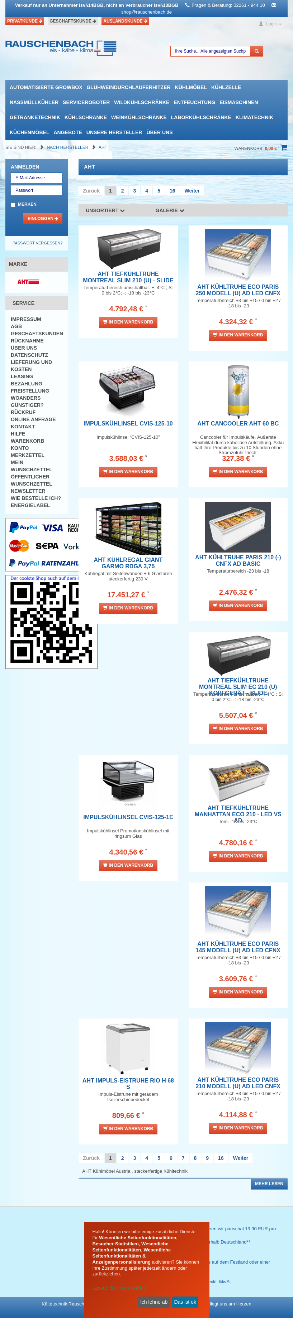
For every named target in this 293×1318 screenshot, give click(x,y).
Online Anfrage (33, 419)
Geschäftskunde (72, 21)
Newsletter (28, 491)
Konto (20, 448)
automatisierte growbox (46, 87)
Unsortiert (105, 210)
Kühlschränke (86, 117)
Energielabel (30, 505)
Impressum (26, 319)
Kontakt (23, 426)
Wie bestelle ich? (36, 498)
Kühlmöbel (191, 87)
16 (172, 191)
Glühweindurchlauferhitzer (128, 87)
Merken (27, 204)
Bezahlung (26, 383)
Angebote (67, 132)
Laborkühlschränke (201, 117)
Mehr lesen (269, 1183)
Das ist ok (185, 1302)
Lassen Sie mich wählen (120, 1288)
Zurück (91, 191)
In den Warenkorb (128, 322)
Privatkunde (24, 21)
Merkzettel (27, 455)
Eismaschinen (238, 102)
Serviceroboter (86, 102)
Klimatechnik (255, 117)
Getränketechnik (35, 117)
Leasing (22, 376)
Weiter (192, 191)
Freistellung (30, 391)
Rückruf (23, 412)
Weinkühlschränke (139, 117)
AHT (103, 147)
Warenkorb (27, 441)
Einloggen (43, 218)
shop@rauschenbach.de (146, 12)
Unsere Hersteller (114, 132)
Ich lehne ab (153, 1302)
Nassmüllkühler (34, 102)
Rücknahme (27, 341)
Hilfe (18, 434)
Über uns (159, 132)
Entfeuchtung (194, 102)
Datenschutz (29, 355)
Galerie (170, 210)
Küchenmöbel (29, 132)
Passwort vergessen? (37, 243)
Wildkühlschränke (141, 102)
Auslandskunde (125, 21)
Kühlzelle (226, 87)
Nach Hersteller (68, 147)
